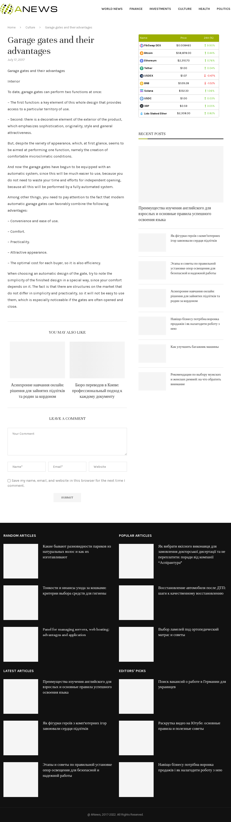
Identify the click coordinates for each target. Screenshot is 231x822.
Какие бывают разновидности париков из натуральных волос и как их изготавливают (77, 552)
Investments (160, 9)
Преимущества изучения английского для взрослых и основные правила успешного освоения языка (174, 214)
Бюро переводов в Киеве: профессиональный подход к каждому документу (97, 391)
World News (112, 9)
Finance (136, 9)
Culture (185, 9)
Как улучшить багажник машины (195, 347)
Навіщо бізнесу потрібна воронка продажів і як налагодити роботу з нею (195, 324)
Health (204, 9)
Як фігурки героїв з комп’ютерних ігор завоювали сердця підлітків (195, 238)
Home (12, 27)
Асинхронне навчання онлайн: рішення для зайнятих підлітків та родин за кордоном (37, 391)
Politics (223, 9)
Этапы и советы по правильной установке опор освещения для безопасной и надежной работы (193, 268)
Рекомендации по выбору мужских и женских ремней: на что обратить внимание (196, 379)
